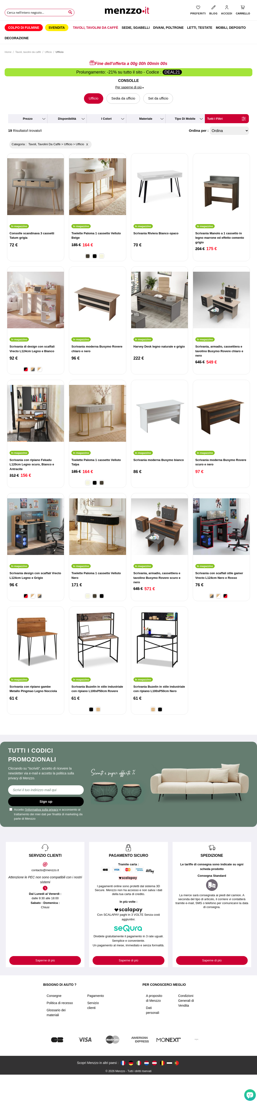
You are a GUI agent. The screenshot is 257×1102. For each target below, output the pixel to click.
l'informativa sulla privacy (41, 809)
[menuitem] (24, 27)
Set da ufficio (158, 98)
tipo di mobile (185, 118)
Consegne (54, 1023)
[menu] (128, 32)
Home (8, 52)
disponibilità (67, 118)
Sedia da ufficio (123, 98)
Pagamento (95, 1023)
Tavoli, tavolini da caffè (28, 52)
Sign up (46, 801)
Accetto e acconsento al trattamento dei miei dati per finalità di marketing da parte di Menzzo (46, 814)
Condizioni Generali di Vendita (186, 1028)
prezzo (28, 118)
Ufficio (48, 52)
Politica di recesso (60, 1030)
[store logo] (128, 11)
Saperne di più (45, 960)
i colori (106, 118)
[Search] (70, 12)
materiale (145, 118)
